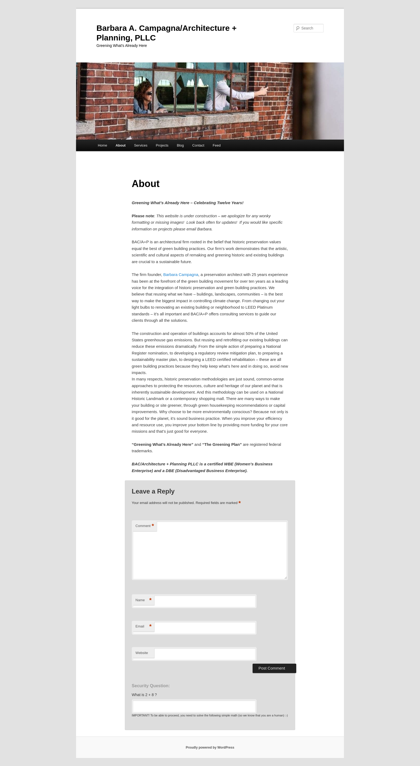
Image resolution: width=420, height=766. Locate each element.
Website (142, 653)
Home (102, 145)
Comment (145, 526)
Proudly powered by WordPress (210, 747)
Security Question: (151, 685)
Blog (180, 145)
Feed (217, 145)
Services (140, 145)
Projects (162, 145)
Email (144, 626)
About (120, 145)
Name (144, 600)
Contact (198, 145)
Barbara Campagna (180, 274)
